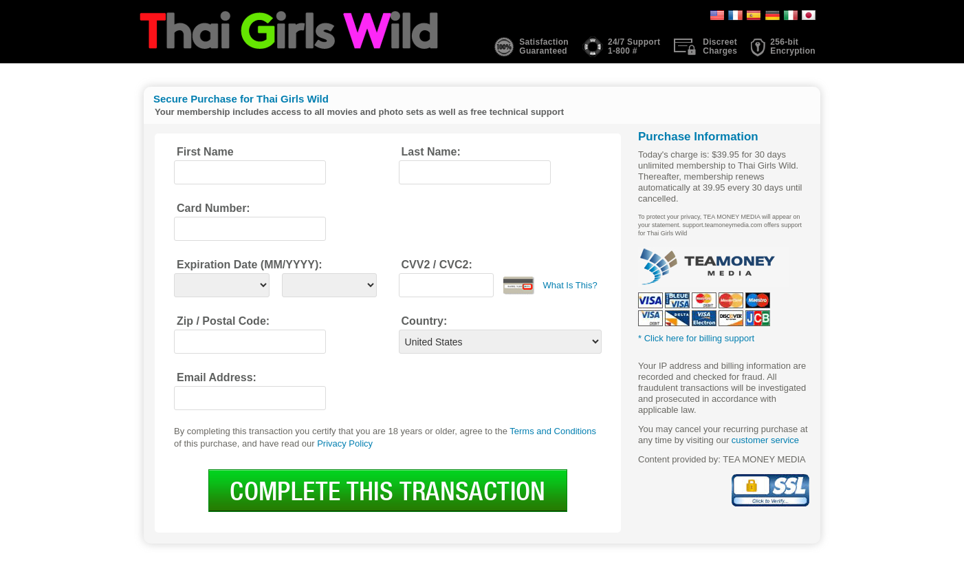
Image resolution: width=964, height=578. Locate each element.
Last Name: (431, 152)
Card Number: (213, 208)
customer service (765, 440)
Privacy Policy (345, 443)
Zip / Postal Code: (223, 321)
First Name (205, 152)
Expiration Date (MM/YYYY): (249, 264)
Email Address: (216, 377)
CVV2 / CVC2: (437, 264)
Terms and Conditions (553, 431)
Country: (425, 321)
